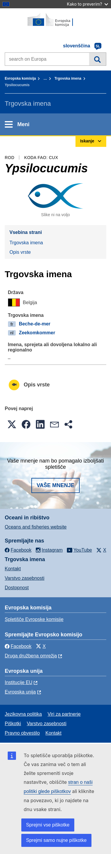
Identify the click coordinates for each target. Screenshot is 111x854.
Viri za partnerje (64, 714)
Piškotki (13, 723)
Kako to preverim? (87, 4)
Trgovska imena (67, 78)
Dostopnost (17, 587)
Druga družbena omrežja (31, 655)
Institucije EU (18, 682)
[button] (12, 424)
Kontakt (13, 568)
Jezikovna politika (23, 714)
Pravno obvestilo (22, 733)
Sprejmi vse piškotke (48, 824)
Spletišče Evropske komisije (34, 619)
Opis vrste (20, 252)
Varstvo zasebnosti (24, 578)
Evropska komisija (20, 78)
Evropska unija (20, 691)
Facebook (18, 646)
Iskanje (97, 59)
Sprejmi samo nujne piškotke (56, 840)
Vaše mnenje (56, 485)
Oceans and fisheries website (36, 526)
